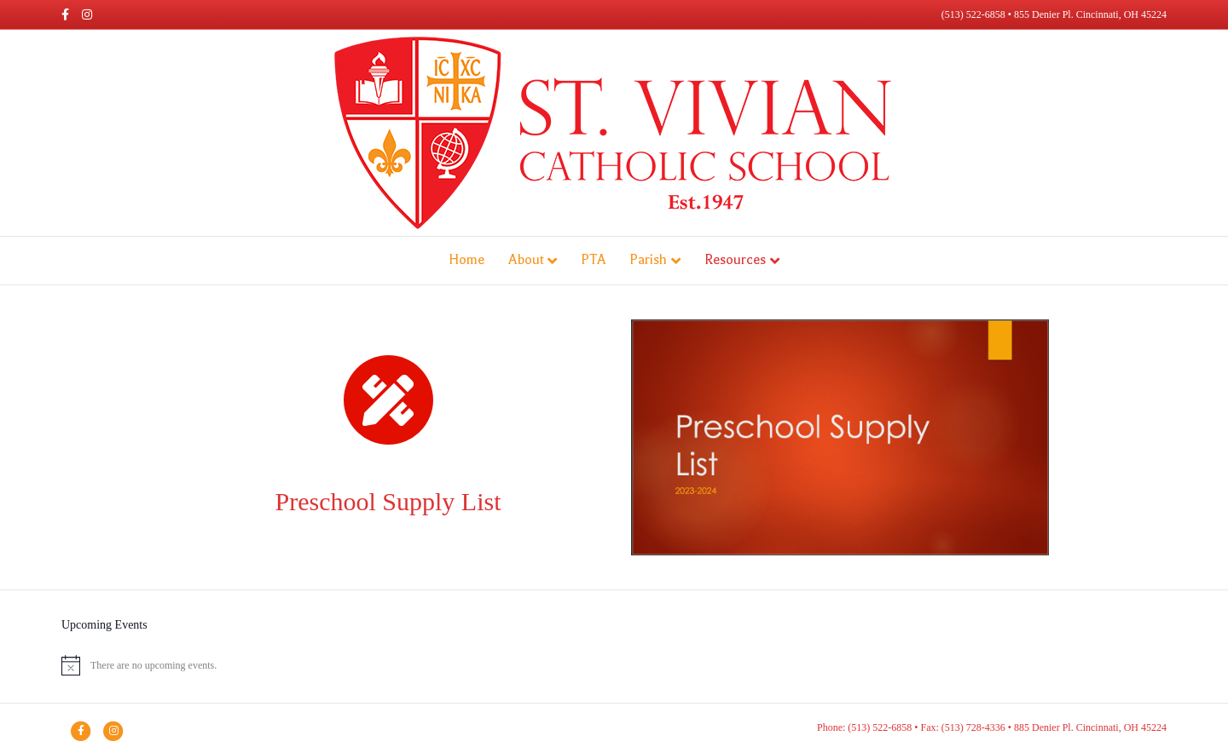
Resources (735, 259)
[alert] (614, 665)
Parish (648, 259)
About (525, 259)
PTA (593, 259)
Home (466, 259)
